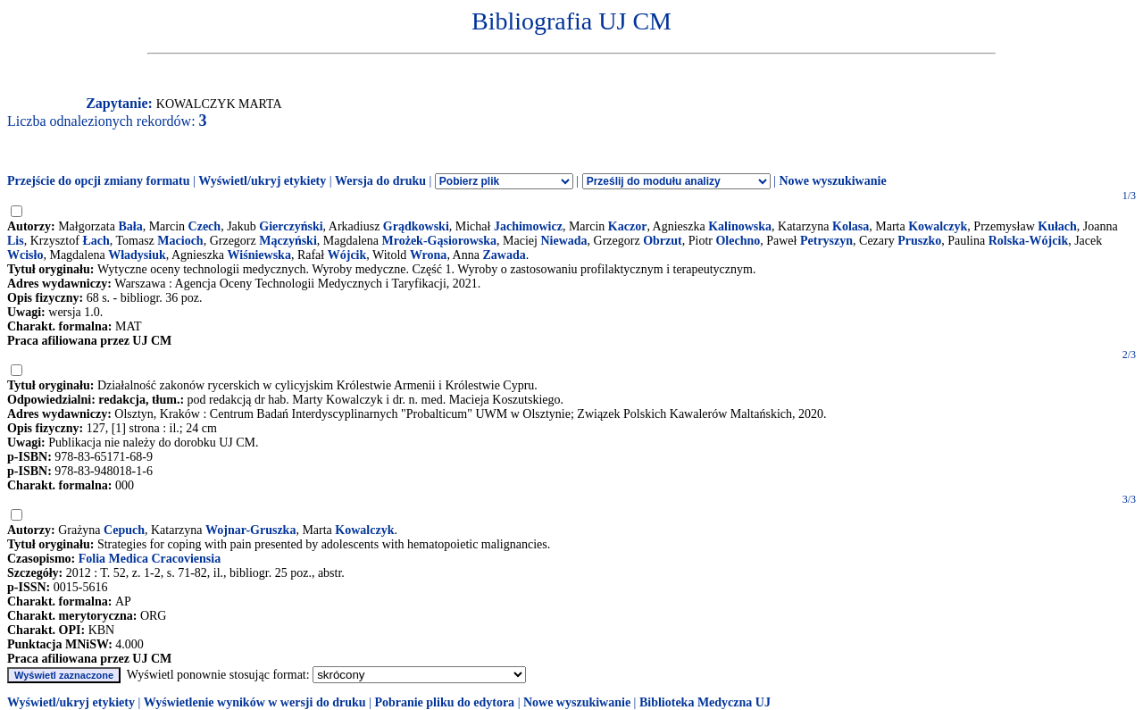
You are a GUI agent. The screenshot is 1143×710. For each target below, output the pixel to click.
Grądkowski (416, 226)
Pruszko (919, 240)
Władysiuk (137, 255)
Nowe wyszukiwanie (832, 181)
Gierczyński (290, 226)
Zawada (503, 255)
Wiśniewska (259, 255)
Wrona (428, 255)
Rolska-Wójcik (1028, 240)
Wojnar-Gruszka (250, 530)
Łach (95, 240)
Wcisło (25, 255)
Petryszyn (826, 240)
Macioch (180, 240)
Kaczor (627, 226)
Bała (130, 226)
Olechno (737, 240)
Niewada (563, 240)
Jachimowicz (528, 226)
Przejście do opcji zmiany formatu (98, 181)
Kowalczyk (937, 226)
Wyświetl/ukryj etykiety (262, 181)
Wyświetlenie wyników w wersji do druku (255, 702)
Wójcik (347, 255)
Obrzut (662, 240)
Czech (204, 226)
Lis (15, 240)
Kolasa (850, 226)
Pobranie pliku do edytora (444, 702)
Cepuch (124, 530)
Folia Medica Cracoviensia (150, 558)
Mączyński (288, 240)
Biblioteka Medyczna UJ (705, 702)
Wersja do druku (380, 181)
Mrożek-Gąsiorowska (439, 240)
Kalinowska (740, 226)
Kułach (1057, 226)
